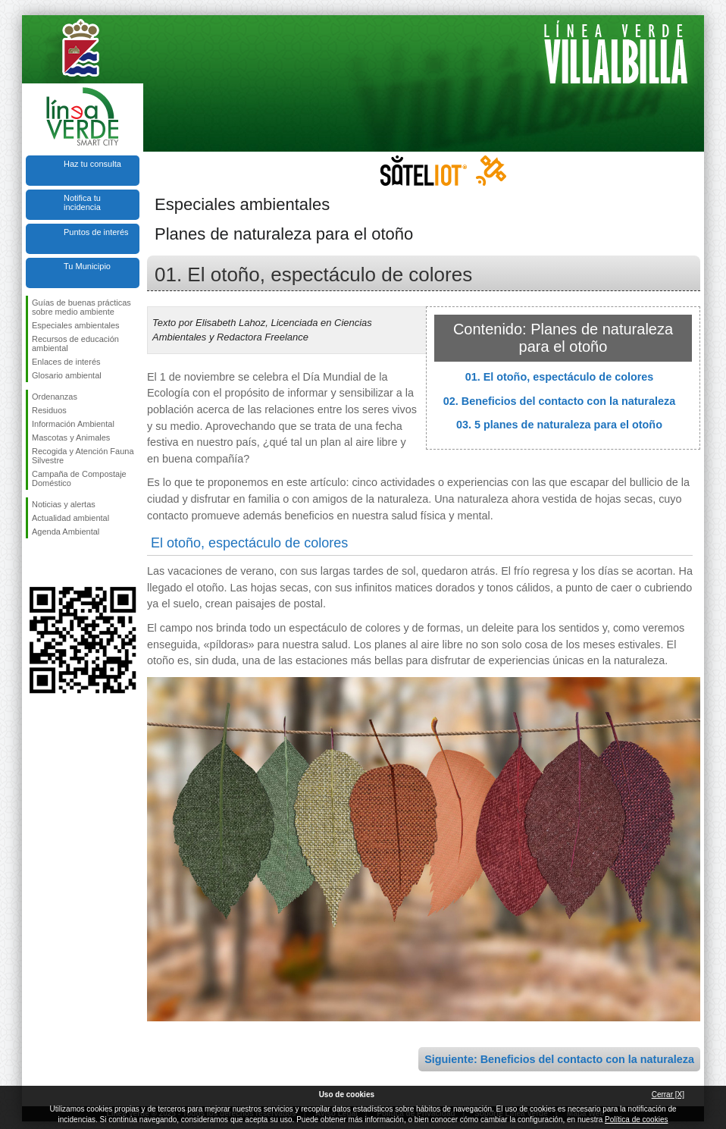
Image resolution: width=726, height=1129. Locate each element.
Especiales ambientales (76, 325)
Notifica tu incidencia (82, 202)
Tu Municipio (87, 266)
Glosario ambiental (67, 375)
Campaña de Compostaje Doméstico (79, 478)
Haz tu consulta (92, 163)
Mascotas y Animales (71, 437)
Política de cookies (636, 1119)
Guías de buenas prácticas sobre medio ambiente (81, 307)
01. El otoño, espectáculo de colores (559, 377)
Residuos (49, 410)
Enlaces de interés (66, 361)
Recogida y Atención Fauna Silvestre (83, 456)
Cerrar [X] (668, 1094)
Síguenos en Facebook (35, 563)
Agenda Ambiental (65, 531)
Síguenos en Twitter (60, 563)
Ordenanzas (54, 396)
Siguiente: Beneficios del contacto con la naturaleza (559, 1059)
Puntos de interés (96, 232)
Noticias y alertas (63, 504)
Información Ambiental (73, 423)
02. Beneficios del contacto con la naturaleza (559, 401)
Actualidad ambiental (70, 517)
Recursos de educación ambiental (75, 343)
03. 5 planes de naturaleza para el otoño (559, 425)
